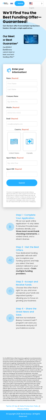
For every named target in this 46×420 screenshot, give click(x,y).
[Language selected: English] (36, 3)
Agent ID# (14, 169)
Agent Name (15, 157)
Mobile (13, 107)
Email (12, 118)
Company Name (12, 96)
